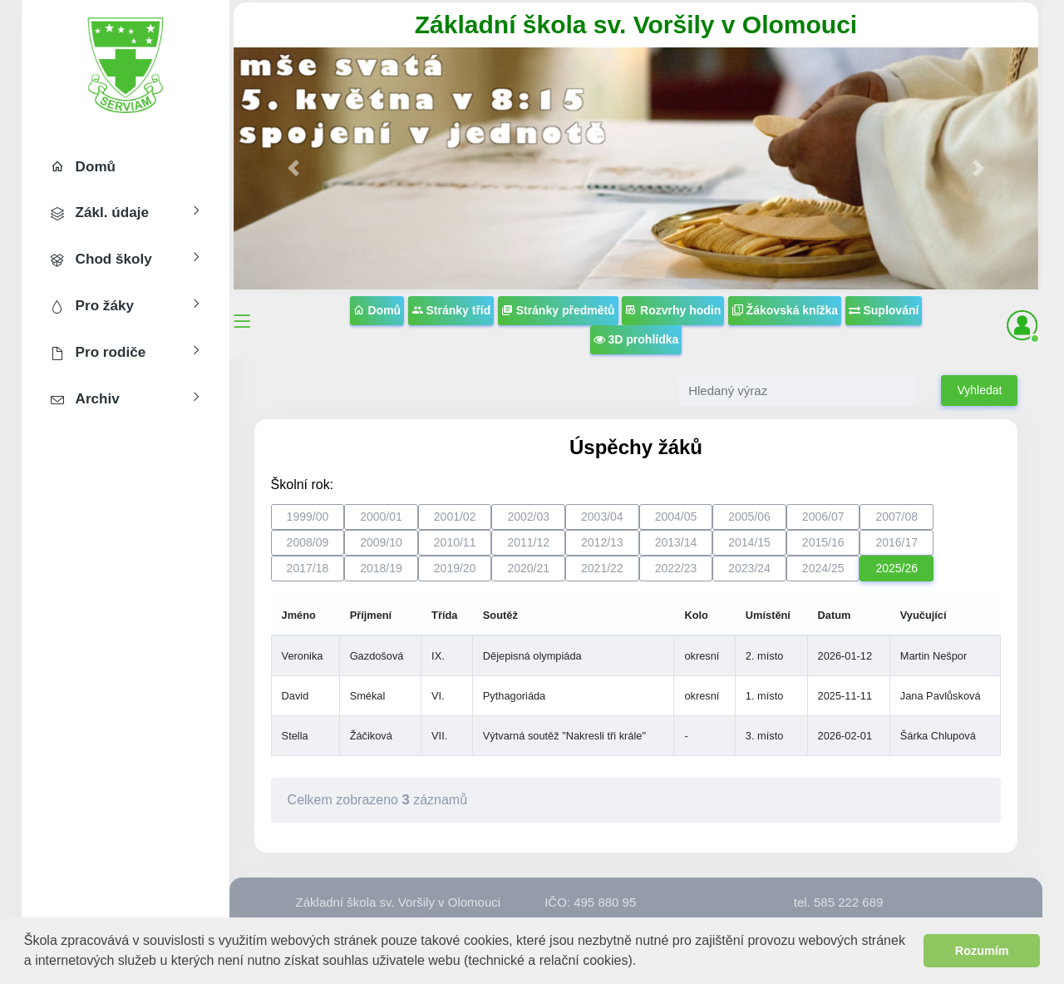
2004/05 (676, 516)
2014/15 (749, 542)
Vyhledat (979, 390)
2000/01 (381, 516)
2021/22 (602, 568)
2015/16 (823, 542)
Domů (377, 310)
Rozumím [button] (982, 950)
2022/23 (676, 568)
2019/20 (455, 568)
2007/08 (896, 516)
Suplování (884, 310)
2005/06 (749, 516)
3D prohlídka (636, 339)
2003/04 (602, 516)
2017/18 (308, 568)
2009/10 (381, 542)
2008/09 (308, 542)
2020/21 (528, 568)
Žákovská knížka (785, 310)
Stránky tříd (451, 310)
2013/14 (676, 542)
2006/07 (823, 516)
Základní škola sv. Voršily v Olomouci (636, 24)
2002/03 (528, 516)
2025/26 (896, 568)
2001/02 (455, 516)
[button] (643, 962)
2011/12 (528, 542)
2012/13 (602, 542)
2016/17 (896, 542)
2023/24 (749, 568)
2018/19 (381, 568)
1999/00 (308, 516)
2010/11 (455, 542)
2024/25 (823, 568)
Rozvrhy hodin (673, 310)
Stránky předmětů (558, 310)
